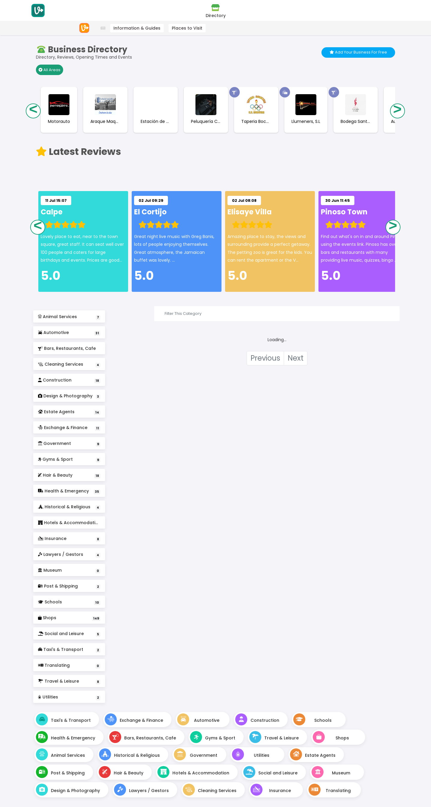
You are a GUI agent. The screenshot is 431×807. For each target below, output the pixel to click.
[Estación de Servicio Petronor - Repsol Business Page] (154, 124)
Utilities (69, 697)
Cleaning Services (69, 364)
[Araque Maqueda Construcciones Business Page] (103, 124)
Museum (69, 570)
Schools (69, 602)
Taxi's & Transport (69, 649)
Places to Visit (187, 28)
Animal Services (69, 317)
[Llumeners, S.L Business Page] (304, 124)
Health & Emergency (69, 491)
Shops (69, 618)
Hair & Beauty (69, 475)
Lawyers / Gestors (69, 554)
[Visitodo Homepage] (38, 10)
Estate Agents (69, 412)
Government (69, 443)
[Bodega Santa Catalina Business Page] (354, 124)
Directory (216, 11)
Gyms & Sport (69, 459)
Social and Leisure (69, 634)
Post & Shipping (69, 586)
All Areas (49, 70)
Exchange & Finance (69, 428)
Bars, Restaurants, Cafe (69, 349)
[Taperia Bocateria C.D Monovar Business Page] (254, 124)
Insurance (69, 539)
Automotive (69, 332)
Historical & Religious (69, 507)
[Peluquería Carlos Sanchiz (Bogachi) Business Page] (204, 124)
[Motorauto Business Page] (57, 124)
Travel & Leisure (69, 681)
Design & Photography (69, 396)
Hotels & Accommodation (69, 524)
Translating (69, 665)
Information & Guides (136, 28)
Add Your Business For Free (358, 52)
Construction (69, 380)
